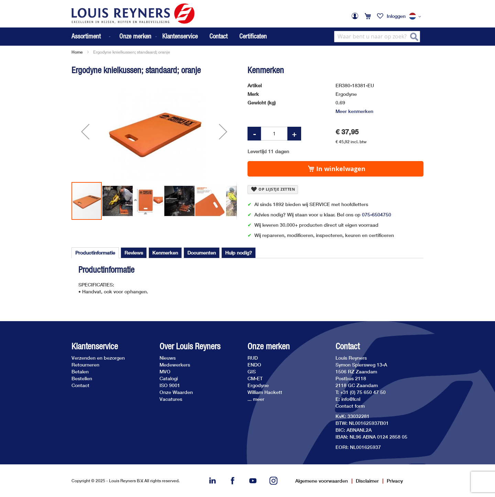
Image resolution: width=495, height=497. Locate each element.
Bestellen (82, 378)
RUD (253, 358)
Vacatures (171, 399)
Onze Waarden (176, 392)
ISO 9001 (170, 385)
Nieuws (168, 358)
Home (77, 52)
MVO (165, 371)
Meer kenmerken (354, 111)
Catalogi (169, 378)
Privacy (395, 481)
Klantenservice (180, 36)
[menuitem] (92, 36)
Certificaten (253, 36)
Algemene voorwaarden (321, 481)
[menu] (115, 36)
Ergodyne (258, 385)
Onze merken (269, 346)
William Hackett (265, 392)
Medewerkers (175, 365)
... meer (256, 399)
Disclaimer (367, 481)
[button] (416, 16)
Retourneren (85, 365)
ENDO (254, 365)
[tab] (95, 252)
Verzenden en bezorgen (98, 358)
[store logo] (133, 13)
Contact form (350, 406)
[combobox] (377, 36)
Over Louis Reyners (190, 346)
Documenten (201, 253)
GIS (252, 371)
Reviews (133, 253)
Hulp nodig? (238, 253)
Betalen (80, 371)
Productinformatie (95, 253)
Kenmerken (165, 253)
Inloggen (396, 16)
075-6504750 (376, 214)
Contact (218, 36)
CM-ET (255, 378)
